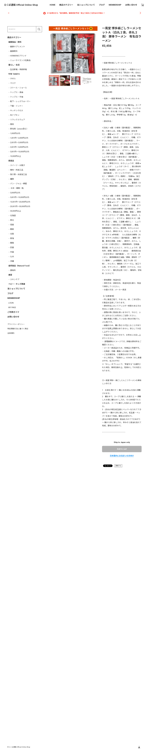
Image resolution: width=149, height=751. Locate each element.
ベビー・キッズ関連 (16, 284)
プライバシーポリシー (16, 324)
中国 (12, 252)
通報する (118, 466)
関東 (12, 229)
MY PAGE (12, 307)
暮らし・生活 (14, 65)
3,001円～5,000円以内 (19, 147)
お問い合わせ (131, 5)
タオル (13, 78)
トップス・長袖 (16, 92)
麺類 (12, 179)
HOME (52, 5)
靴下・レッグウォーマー (20, 101)
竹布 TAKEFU (14, 74)
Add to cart (122, 449)
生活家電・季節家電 (18, 69)
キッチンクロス (16, 110)
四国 (12, 247)
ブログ (102, 5)
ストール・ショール (18, 88)
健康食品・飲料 (14, 42)
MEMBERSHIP (115, 5)
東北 (12, 220)
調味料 (13, 270)
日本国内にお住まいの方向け (122, 456)
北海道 (13, 215)
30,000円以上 (15, 211)
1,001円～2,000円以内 (19, 138)
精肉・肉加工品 (16, 170)
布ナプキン (14, 115)
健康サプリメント (17, 47)
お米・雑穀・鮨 (17, 188)
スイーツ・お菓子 (17, 165)
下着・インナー (16, 106)
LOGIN (11, 303)
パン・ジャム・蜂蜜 (18, 183)
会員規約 (10, 333)
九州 (12, 257)
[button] (94, 51)
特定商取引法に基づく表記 (17, 329)
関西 (12, 243)
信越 (12, 225)
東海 (12, 238)
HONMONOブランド (18, 56)
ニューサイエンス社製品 (20, 60)
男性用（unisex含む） (19, 129)
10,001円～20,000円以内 (20, 202)
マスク (13, 83)
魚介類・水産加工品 (18, 174)
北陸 (12, 234)
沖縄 (12, 261)
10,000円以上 (15, 156)
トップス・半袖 (16, 97)
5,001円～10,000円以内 (19, 152)
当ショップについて (86, 5)
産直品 (11, 161)
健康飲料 (14, 51)
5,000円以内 (15, 193)
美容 (10, 275)
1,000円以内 (15, 133)
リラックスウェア (17, 120)
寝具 (12, 124)
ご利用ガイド (13, 312)
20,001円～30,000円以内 (20, 206)
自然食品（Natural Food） (19, 266)
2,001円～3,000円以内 (19, 142)
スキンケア (14, 279)
